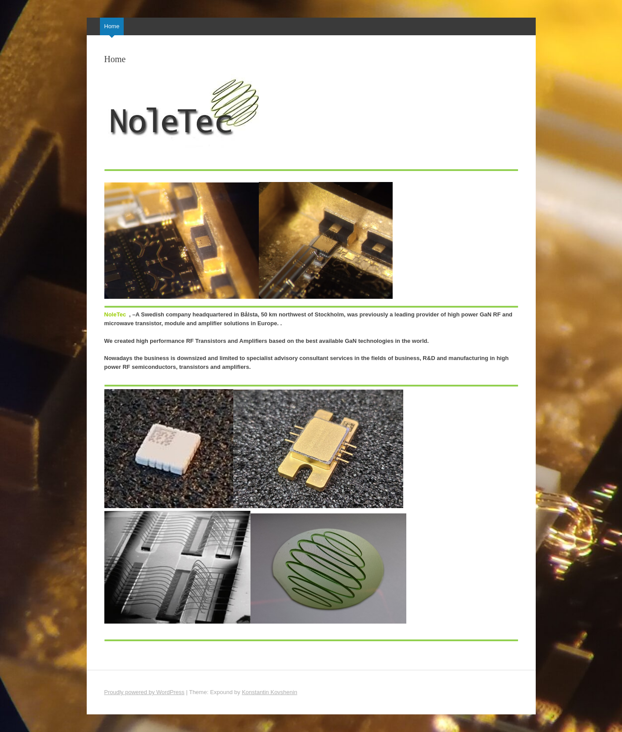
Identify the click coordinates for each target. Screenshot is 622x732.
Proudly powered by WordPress (144, 692)
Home (112, 26)
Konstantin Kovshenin (269, 692)
